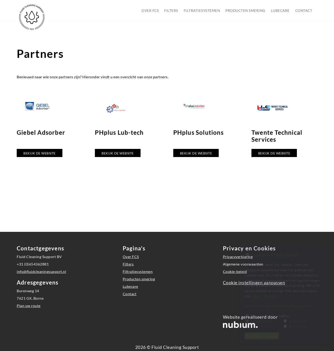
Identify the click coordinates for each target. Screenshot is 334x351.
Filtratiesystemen (202, 10)
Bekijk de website (39, 153)
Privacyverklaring (238, 256)
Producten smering (245, 10)
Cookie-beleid (235, 271)
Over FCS (150, 10)
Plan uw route (29, 305)
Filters (171, 10)
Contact (303, 10)
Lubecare (280, 10)
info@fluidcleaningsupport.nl (41, 271)
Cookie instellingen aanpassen (254, 282)
